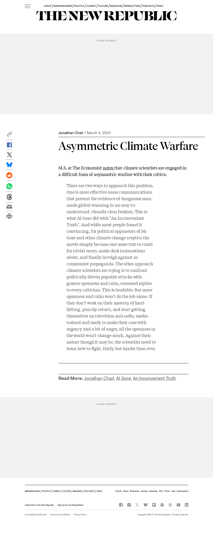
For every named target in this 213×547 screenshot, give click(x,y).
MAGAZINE (116, 5)
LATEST (48, 5)
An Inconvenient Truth (154, 378)
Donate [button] (144, 491)
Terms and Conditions (60, 514)
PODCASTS (148, 5)
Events (118, 491)
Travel (125, 491)
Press (166, 491)
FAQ (161, 491)
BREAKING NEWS (63, 5)
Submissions (182, 491)
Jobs (173, 491)
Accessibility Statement (36, 514)
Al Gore (123, 378)
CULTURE (103, 5)
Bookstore (134, 491)
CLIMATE (91, 5)
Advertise (153, 491)
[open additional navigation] (27, 6)
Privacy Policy (80, 514)
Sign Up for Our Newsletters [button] (70, 505)
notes (108, 168)
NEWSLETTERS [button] (132, 5)
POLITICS (79, 5)
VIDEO (159, 5)
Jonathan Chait (70, 132)
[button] (9, 135)
